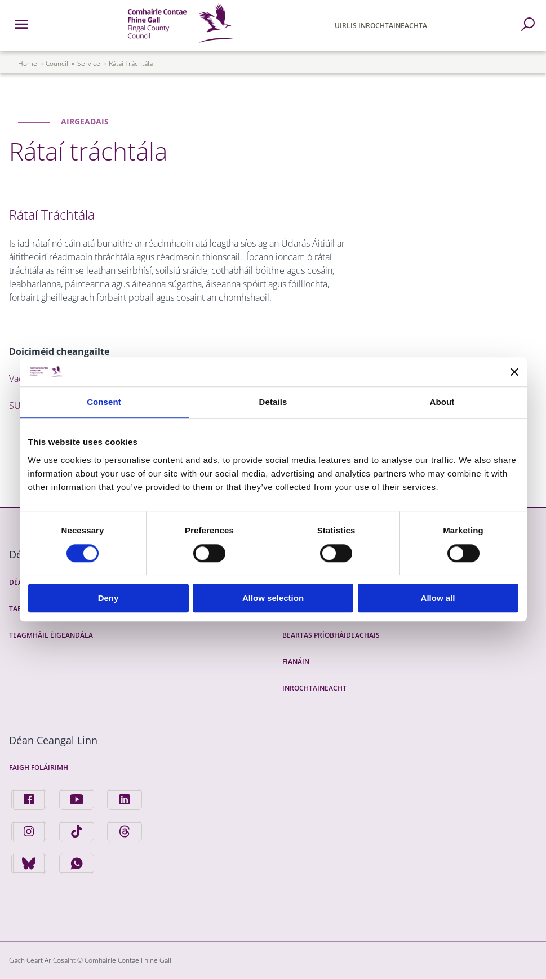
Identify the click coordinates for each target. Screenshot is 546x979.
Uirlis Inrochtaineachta (381, 25)
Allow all (438, 598)
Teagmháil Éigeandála (51, 635)
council (57, 63)
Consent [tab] (104, 402)
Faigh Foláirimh (38, 767)
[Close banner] (514, 372)
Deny (108, 598)
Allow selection (273, 598)
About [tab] (442, 402)
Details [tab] (273, 402)
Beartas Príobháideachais (331, 635)
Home (27, 63)
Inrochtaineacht (314, 688)
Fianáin (295, 661)
